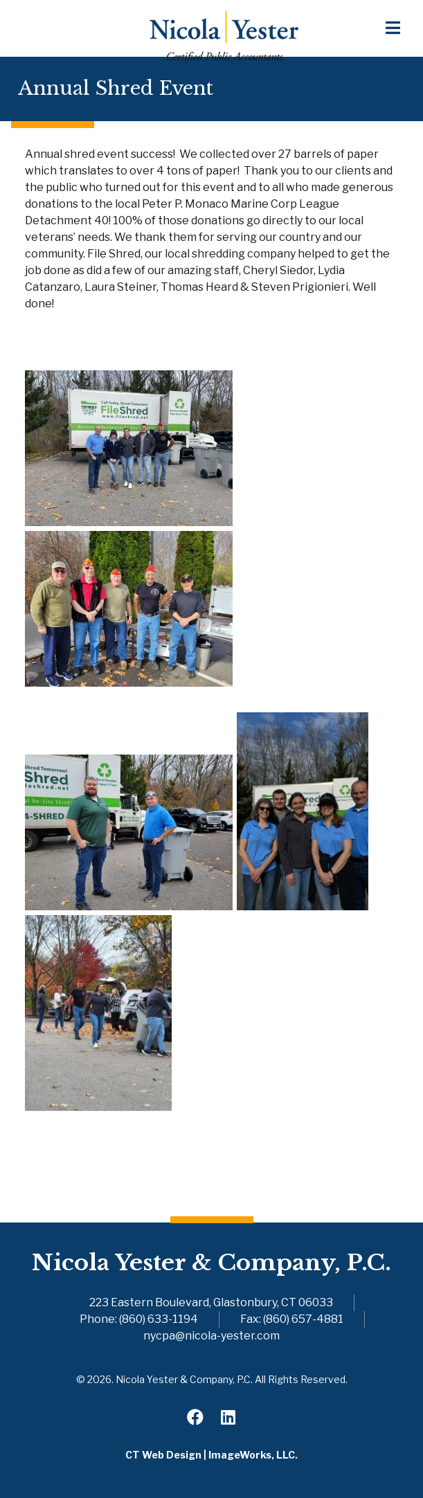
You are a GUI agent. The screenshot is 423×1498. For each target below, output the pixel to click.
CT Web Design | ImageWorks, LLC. (211, 1455)
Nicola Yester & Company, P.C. (211, 1262)
